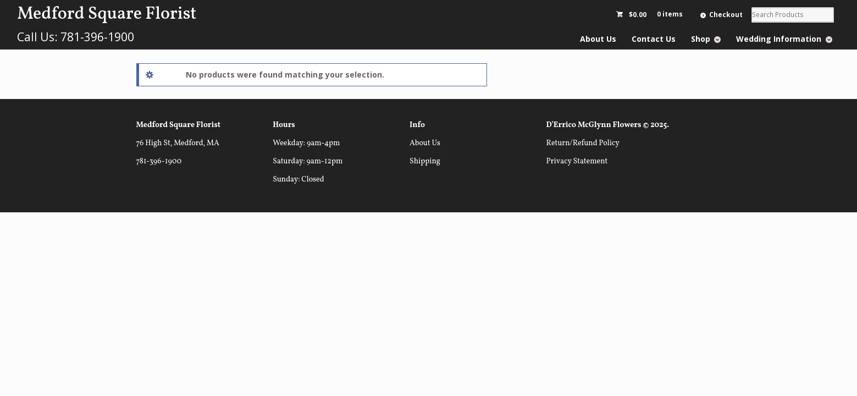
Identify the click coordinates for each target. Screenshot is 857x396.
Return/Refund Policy (583, 143)
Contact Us (654, 39)
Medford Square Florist (106, 14)
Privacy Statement (577, 161)
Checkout (726, 14)
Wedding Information (778, 39)
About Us (598, 39)
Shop (700, 39)
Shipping (425, 161)
